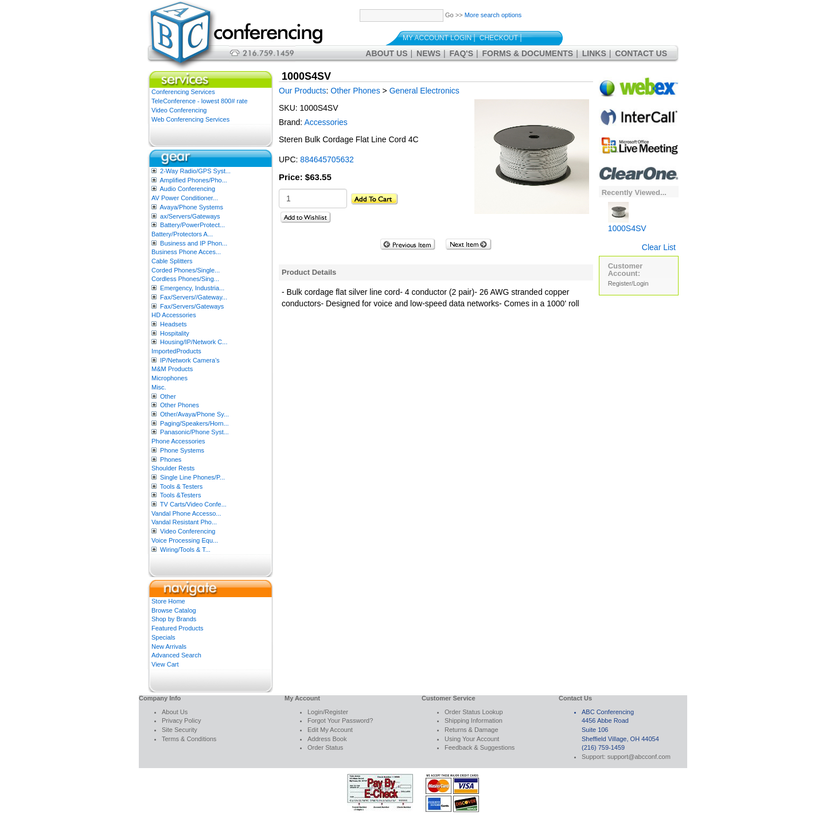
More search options (493, 14)
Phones (170, 459)
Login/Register (327, 711)
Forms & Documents (528, 53)
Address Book (326, 738)
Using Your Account (472, 738)
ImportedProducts (176, 351)
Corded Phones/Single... (185, 270)
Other (168, 396)
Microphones (169, 378)
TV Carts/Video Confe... (193, 504)
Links (594, 53)
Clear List (659, 247)
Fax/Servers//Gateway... (193, 297)
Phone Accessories (178, 441)
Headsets (173, 324)
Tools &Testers (180, 495)
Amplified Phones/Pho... (193, 180)
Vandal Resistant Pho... (184, 522)
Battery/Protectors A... (182, 234)
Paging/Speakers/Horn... (194, 423)
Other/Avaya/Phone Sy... (194, 414)
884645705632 (326, 159)
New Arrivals (168, 646)
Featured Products (177, 628)
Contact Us (641, 53)
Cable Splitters (172, 261)
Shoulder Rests (172, 468)
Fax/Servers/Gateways (192, 306)
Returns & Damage (471, 729)
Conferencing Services (183, 91)
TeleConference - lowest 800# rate (199, 101)
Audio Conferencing (187, 188)
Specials (163, 637)
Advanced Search (176, 655)
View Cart (164, 664)
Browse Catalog (173, 610)
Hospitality (174, 333)
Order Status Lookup (474, 711)
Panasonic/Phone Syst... (194, 432)
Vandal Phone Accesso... (186, 513)
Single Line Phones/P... (192, 477)
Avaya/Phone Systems (191, 207)
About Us (386, 53)
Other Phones (179, 405)
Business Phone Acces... (186, 251)
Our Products (302, 90)
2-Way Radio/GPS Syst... (195, 171)
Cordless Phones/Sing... (185, 278)
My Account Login (437, 38)
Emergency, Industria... (192, 288)
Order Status (325, 747)
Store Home (168, 601)
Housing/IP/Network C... (193, 341)
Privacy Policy (181, 720)
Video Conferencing (178, 110)
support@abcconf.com (639, 756)
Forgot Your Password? (340, 720)
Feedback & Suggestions (480, 747)
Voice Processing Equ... (184, 540)
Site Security (179, 729)
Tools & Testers (181, 486)
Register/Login (628, 283)
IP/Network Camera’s (190, 360)
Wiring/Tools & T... (185, 549)
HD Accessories (173, 314)
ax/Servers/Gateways (190, 216)
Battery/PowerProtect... (192, 224)
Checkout (499, 38)
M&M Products (172, 368)
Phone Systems (182, 450)
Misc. (158, 387)
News (428, 53)
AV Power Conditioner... (184, 197)
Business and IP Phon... (193, 243)
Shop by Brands (173, 619)
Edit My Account (330, 729)
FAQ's (461, 53)
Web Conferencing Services (190, 119)
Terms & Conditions (189, 738)
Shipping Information (473, 720)
